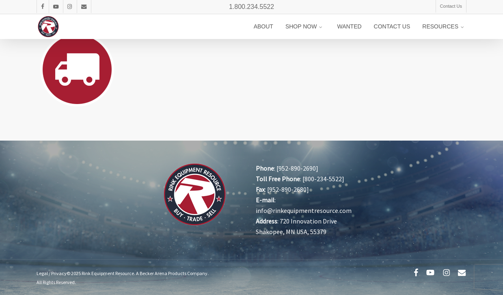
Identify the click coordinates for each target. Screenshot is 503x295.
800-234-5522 (323, 179)
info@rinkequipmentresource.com (304, 210)
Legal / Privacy (52, 273)
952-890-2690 (297, 168)
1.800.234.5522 (251, 6)
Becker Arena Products (163, 273)
